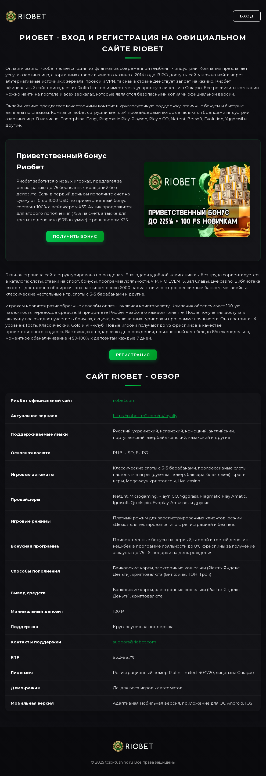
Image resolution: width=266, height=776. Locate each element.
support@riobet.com (134, 641)
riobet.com (124, 400)
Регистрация (133, 354)
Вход (247, 16)
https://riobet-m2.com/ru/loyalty (145, 415)
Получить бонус (75, 236)
